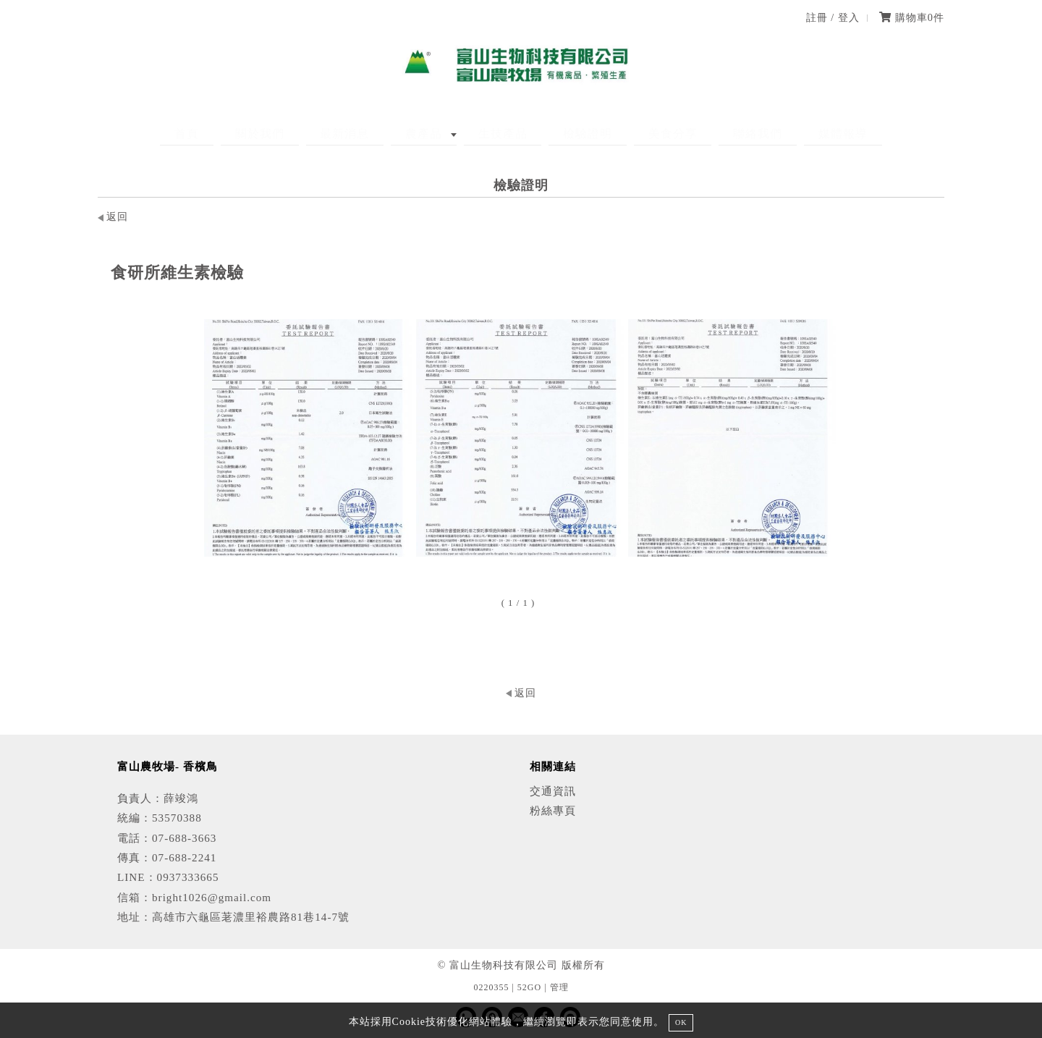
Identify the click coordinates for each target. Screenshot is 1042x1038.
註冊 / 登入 (833, 17)
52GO (529, 987)
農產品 (438, 133)
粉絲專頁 (553, 810)
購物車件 (911, 17)
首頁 (244, 133)
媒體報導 (786, 133)
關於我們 (302, 133)
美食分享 (644, 133)
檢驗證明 (573, 133)
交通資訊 (553, 791)
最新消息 (373, 133)
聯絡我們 (715, 133)
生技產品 (503, 133)
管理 (559, 987)
